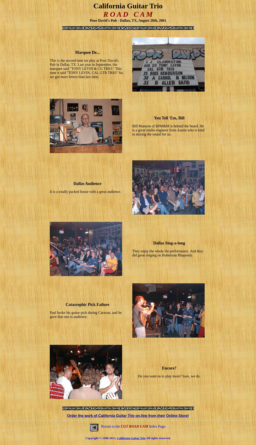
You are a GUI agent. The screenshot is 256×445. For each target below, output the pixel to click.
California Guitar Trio (131, 438)
